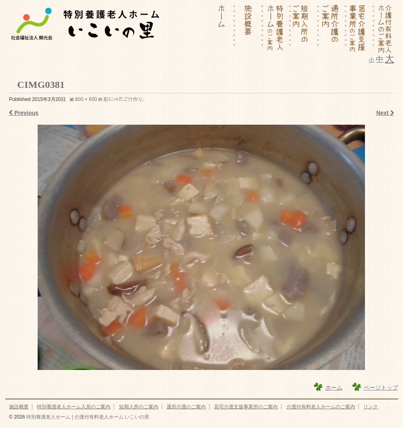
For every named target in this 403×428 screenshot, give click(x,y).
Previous (23, 113)
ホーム (333, 387)
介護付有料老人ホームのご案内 (320, 407)
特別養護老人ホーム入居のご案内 (73, 407)
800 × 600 (86, 99)
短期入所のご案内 (138, 407)
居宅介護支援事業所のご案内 (246, 407)
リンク (370, 407)
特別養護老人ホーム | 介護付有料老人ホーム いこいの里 (87, 417)
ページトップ (381, 387)
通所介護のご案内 (186, 407)
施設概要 (19, 407)
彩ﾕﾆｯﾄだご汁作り (123, 99)
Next (385, 113)
